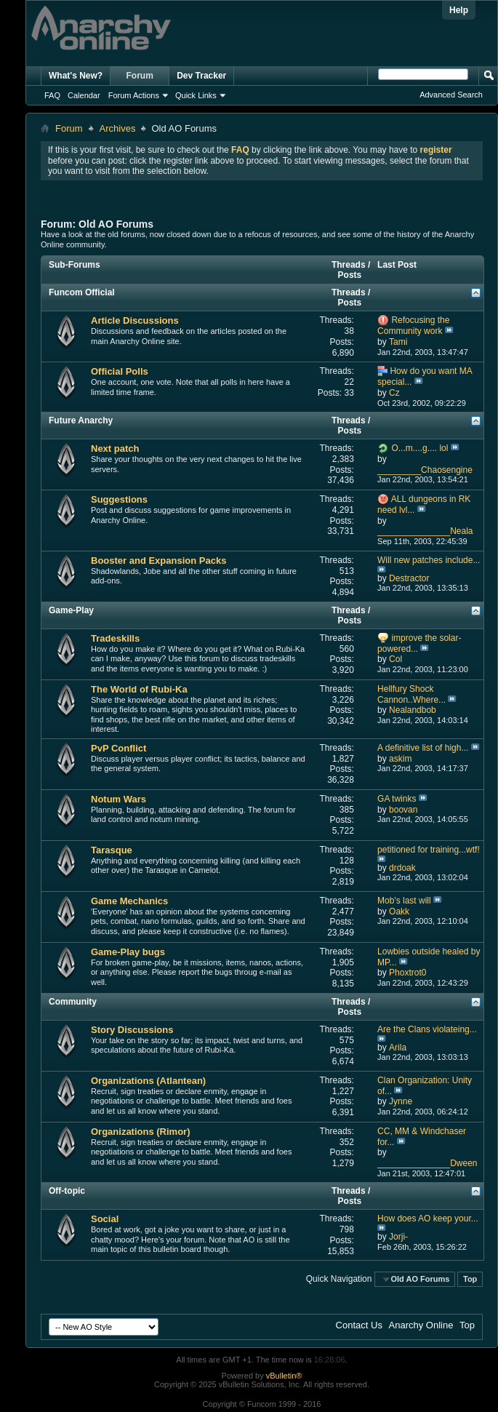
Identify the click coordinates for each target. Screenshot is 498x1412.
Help (458, 10)
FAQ (52, 95)
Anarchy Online (421, 1325)
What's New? (76, 76)
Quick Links (196, 95)
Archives (118, 128)
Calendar (84, 95)
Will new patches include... (428, 560)
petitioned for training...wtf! (428, 850)
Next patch (115, 448)
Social (105, 1218)
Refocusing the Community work (413, 325)
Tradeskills (115, 638)
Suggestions (119, 499)
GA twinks (396, 799)
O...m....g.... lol (419, 448)
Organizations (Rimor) (140, 1131)
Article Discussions (135, 320)
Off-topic (67, 1191)
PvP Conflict (118, 748)
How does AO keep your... (427, 1218)
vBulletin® (284, 1375)
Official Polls (119, 371)
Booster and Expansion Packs (158, 560)
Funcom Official (82, 292)
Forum (139, 76)
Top (470, 1279)
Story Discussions (132, 1029)
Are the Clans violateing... (427, 1029)
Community (73, 1002)
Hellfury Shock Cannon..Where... (411, 694)
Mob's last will (404, 901)
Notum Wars (118, 799)
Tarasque (111, 850)
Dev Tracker (201, 76)
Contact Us (359, 1325)
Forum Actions (133, 95)
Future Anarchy (81, 420)
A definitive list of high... (422, 748)
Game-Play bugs (128, 951)
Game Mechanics (129, 901)
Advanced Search (451, 94)
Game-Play (71, 610)
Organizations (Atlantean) (148, 1080)
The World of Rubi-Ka (139, 689)
